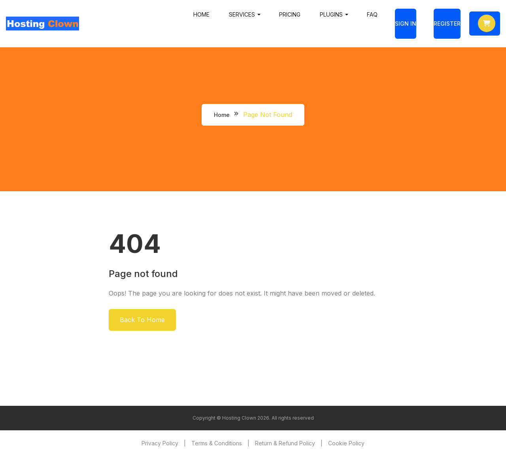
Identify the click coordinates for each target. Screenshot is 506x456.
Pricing (289, 14)
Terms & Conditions (216, 443)
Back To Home (142, 320)
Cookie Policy (346, 443)
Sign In (405, 23)
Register (447, 23)
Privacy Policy (160, 443)
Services (242, 14)
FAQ (372, 14)
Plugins (331, 14)
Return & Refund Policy (285, 443)
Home (201, 14)
